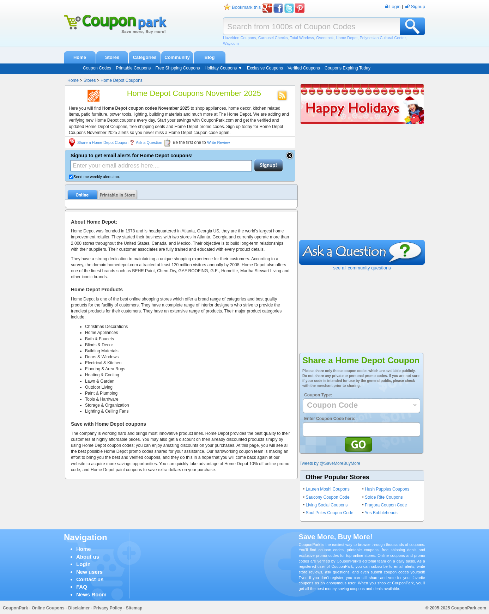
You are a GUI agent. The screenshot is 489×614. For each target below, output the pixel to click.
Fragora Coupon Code (386, 505)
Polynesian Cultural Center (383, 38)
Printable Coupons (133, 68)
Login (83, 564)
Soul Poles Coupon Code (330, 512)
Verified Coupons (304, 68)
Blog (210, 57)
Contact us (90, 579)
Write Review (218, 142)
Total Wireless (302, 38)
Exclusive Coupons (265, 68)
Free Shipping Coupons (177, 68)
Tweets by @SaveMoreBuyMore (330, 463)
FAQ (81, 587)
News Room (91, 594)
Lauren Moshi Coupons (328, 489)
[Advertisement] (362, 187)
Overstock (325, 38)
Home (79, 57)
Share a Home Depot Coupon (102, 142)
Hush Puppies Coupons (387, 489)
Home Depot (347, 38)
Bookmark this (246, 7)
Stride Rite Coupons (384, 497)
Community (177, 57)
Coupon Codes (97, 68)
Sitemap (134, 608)
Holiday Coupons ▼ (223, 68)
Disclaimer (79, 608)
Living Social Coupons (327, 505)
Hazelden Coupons (239, 38)
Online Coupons (48, 608)
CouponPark (15, 608)
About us (87, 557)
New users (89, 572)
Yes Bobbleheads (381, 512)
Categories (144, 57)
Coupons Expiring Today (347, 68)
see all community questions (362, 267)
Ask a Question (149, 142)
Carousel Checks (273, 38)
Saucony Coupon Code (328, 497)
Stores (112, 57)
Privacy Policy (107, 608)
